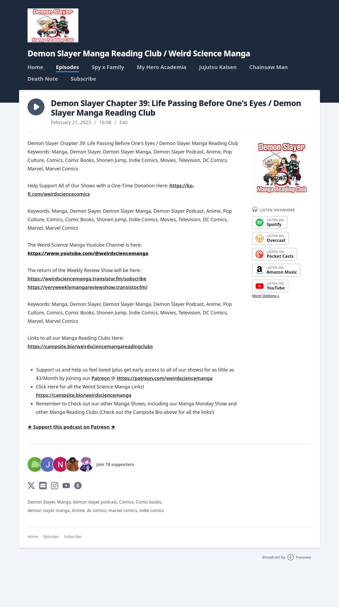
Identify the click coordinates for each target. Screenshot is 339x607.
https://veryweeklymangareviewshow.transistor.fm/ (88, 287)
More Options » (265, 295)
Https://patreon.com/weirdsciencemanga (164, 378)
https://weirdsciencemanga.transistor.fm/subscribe (87, 278)
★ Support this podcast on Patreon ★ (71, 427)
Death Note (43, 78)
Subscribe (83, 78)
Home (35, 67)
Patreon (100, 378)
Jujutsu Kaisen (218, 67)
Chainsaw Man (268, 67)
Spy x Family (108, 67)
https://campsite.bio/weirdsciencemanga (83, 395)
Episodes (67, 67)
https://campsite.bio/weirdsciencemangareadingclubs (90, 346)
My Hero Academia (161, 67)
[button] (36, 106)
